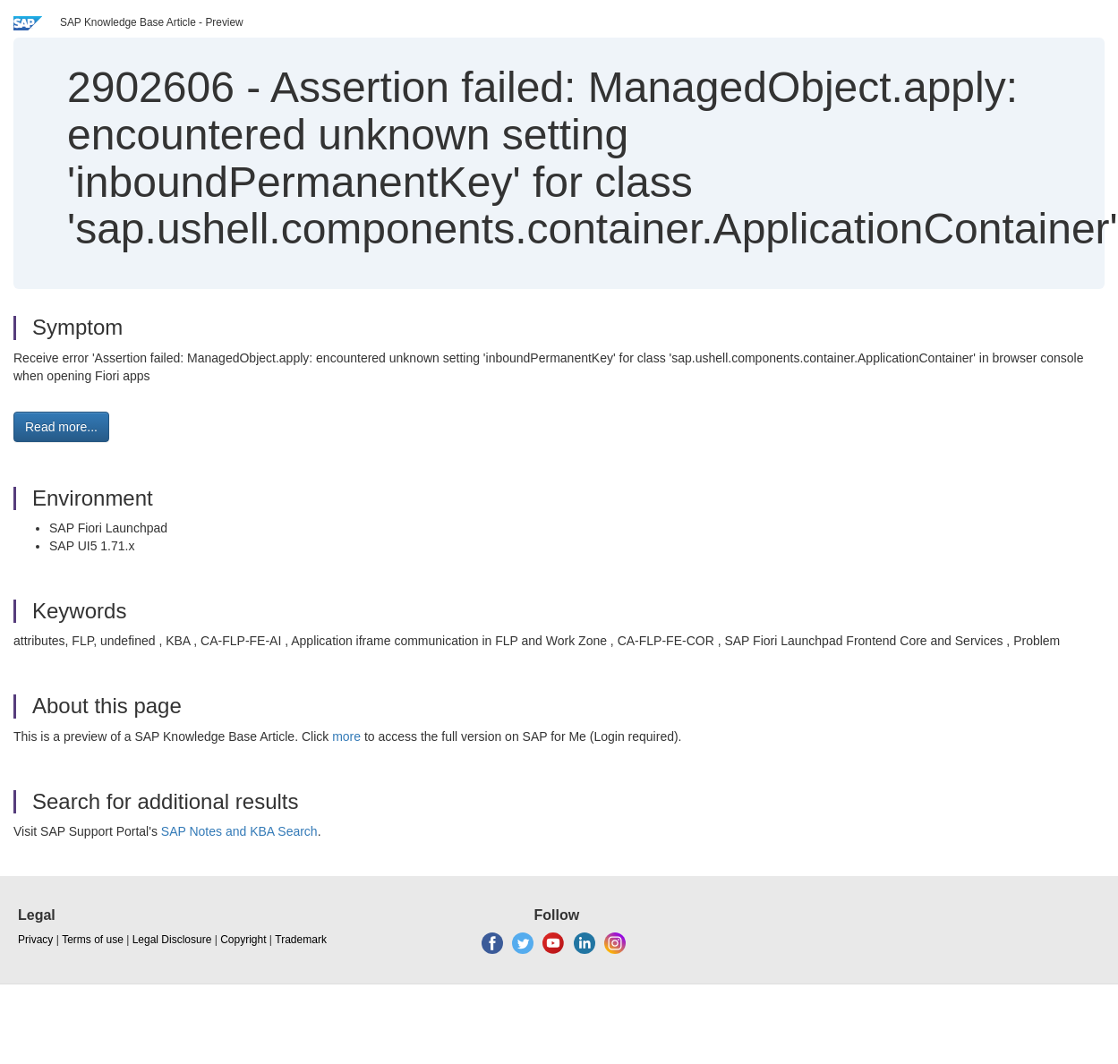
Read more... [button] (61, 427)
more (346, 736)
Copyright (243, 939)
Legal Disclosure (172, 939)
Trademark (301, 939)
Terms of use (93, 939)
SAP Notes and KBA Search (239, 831)
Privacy (35, 939)
